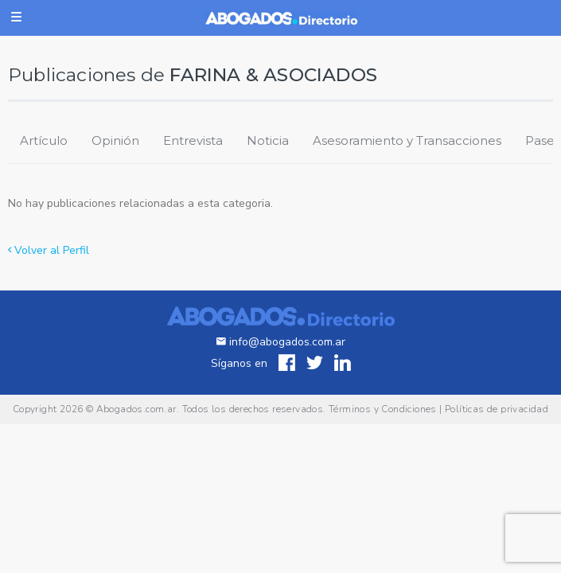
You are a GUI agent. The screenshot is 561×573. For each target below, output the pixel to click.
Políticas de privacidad (496, 409)
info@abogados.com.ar (280, 341)
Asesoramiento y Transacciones (407, 140)
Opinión (115, 140)
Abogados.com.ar (136, 409)
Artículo (44, 140)
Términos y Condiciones (383, 409)
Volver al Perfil (48, 250)
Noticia (268, 140)
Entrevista (193, 140)
